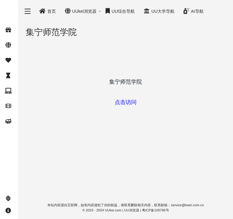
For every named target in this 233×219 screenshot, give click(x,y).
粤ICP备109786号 (155, 210)
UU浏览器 (131, 210)
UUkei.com (113, 210)
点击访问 (126, 102)
